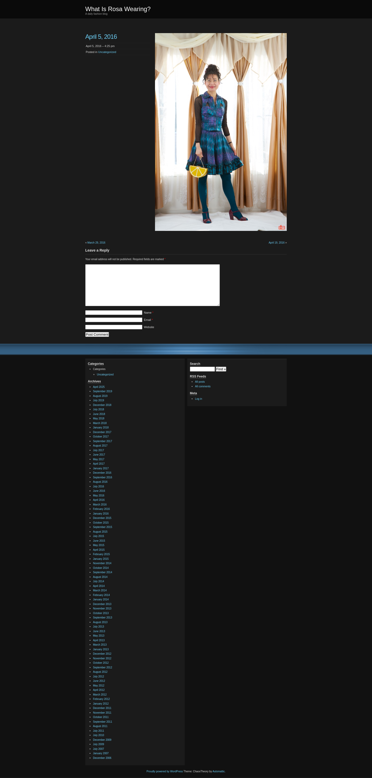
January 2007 (101, 753)
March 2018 (100, 423)
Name (148, 312)
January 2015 (101, 558)
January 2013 (101, 649)
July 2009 (98, 744)
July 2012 (98, 676)
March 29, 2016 (96, 242)
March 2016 (100, 504)
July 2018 (98, 409)
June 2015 (99, 540)
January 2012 (101, 703)
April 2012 (99, 690)
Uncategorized (107, 52)
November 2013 (102, 608)
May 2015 (98, 545)
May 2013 (98, 635)
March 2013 (100, 644)
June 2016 (99, 490)
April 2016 (99, 499)
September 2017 (102, 441)
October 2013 (101, 613)
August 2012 (100, 671)
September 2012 (102, 667)
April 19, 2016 (277, 242)
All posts (200, 381)
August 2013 (100, 622)
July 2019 (98, 400)
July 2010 (98, 735)
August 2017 (100, 445)
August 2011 (100, 726)
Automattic (219, 771)
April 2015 (99, 549)
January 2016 (101, 513)
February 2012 (101, 699)
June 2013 (99, 631)
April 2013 (99, 640)
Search (195, 364)
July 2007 (98, 748)
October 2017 (101, 436)
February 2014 (101, 595)
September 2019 (102, 391)
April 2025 (99, 387)
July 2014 (98, 581)
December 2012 (102, 653)
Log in (198, 398)
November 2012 (102, 658)
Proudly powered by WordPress (164, 771)
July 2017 (98, 450)
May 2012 (98, 685)
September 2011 (102, 721)
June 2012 (99, 680)
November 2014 (102, 563)
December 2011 (102, 708)
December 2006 (102, 758)
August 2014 (100, 577)
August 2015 (100, 531)
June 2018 (99, 414)
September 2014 (102, 572)
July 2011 (98, 730)
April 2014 (99, 586)
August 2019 (100, 396)
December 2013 (102, 604)
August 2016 (100, 481)
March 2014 (100, 590)
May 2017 (98, 459)
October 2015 (101, 522)
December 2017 (102, 432)
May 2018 (98, 418)
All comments (203, 386)
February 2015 (101, 554)
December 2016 (102, 472)
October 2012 (101, 662)
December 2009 (102, 739)
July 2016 (98, 486)
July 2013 (98, 626)
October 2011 (101, 717)
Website (149, 327)
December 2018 (102, 405)
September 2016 (102, 477)
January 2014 (101, 599)
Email (148, 319)
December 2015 (102, 518)
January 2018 (101, 427)
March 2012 (100, 694)
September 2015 (102, 527)
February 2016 (101, 509)
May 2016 (98, 495)
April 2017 (99, 463)
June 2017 (99, 454)
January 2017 (101, 468)
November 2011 (102, 712)
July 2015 (98, 536)
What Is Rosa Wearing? (118, 8)
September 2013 (102, 617)
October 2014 (101, 567)
